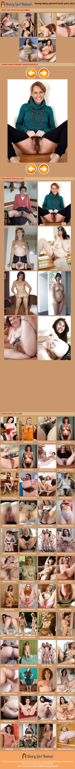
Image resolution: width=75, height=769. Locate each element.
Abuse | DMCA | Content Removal (45, 766)
